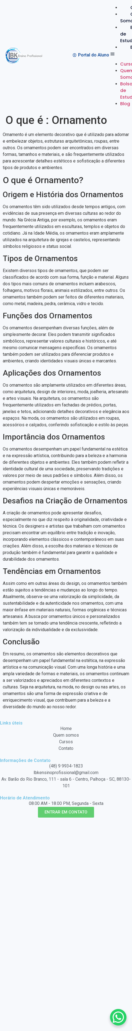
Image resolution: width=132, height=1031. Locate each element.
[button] (118, 55)
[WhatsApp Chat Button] (118, 1017)
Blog (125, 104)
